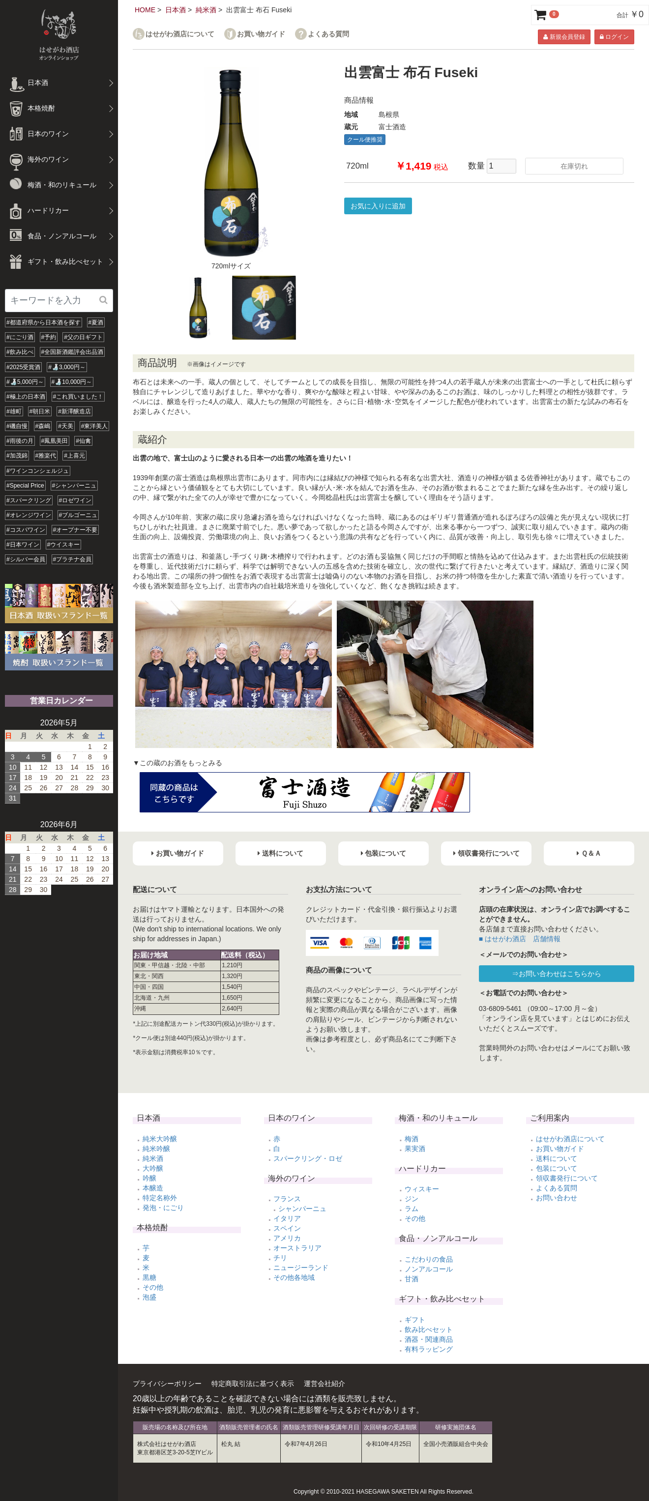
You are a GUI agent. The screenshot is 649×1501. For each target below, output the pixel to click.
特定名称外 (160, 1198)
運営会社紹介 (324, 1383)
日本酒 (175, 10)
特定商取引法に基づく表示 (252, 1383)
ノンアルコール (429, 1269)
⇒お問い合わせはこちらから (556, 974)
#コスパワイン (25, 529)
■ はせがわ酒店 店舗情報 (519, 939)
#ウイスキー (63, 544)
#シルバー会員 (25, 559)
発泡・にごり (163, 1208)
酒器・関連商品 (429, 1339)
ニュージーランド (300, 1267)
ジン (411, 1199)
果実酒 (415, 1149)
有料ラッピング (429, 1349)
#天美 (65, 426)
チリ (280, 1258)
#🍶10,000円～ (72, 381)
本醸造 (153, 1188)
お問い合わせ (556, 1198)
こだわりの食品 (429, 1259)
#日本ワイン (22, 544)
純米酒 (206, 10)
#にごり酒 (19, 337)
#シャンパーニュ (74, 485)
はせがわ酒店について (180, 34)
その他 (153, 1287)
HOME (145, 10)
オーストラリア (297, 1248)
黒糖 (149, 1277)
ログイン (614, 36)
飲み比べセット (429, 1329)
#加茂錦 (17, 455)
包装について (556, 1168)
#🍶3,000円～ (67, 367)
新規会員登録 (564, 36)
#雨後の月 (19, 440)
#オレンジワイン (28, 515)
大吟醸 (153, 1168)
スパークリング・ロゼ (307, 1158)
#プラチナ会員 (72, 559)
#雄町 (14, 411)
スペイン (287, 1228)
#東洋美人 (94, 426)
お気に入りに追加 (378, 206)
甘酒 (411, 1279)
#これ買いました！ (78, 396)
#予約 (49, 337)
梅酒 (411, 1139)
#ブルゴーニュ (78, 515)
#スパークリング (28, 500)
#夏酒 (96, 322)
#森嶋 (43, 426)
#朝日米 (40, 411)
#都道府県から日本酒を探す (43, 322)
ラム (411, 1208)
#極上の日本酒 (25, 396)
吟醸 (149, 1178)
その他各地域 (294, 1277)
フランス (287, 1199)
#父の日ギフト (83, 337)
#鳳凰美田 (54, 440)
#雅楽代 (46, 455)
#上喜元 (74, 455)
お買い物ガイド (261, 34)
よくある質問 (328, 34)
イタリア (287, 1218)
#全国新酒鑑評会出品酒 (72, 351)
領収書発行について (567, 1178)
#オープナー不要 (75, 529)
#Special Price (25, 485)
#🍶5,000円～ (25, 381)
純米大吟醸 (160, 1139)
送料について (556, 1158)
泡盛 (149, 1297)
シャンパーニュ (302, 1208)
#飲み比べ (19, 351)
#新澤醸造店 (74, 411)
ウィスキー (422, 1189)
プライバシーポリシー (167, 1383)
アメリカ (287, 1238)
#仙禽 (83, 440)
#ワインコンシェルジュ (37, 470)
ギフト (415, 1320)
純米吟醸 (156, 1149)
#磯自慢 (17, 426)
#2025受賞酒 (23, 367)
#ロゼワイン (75, 500)
